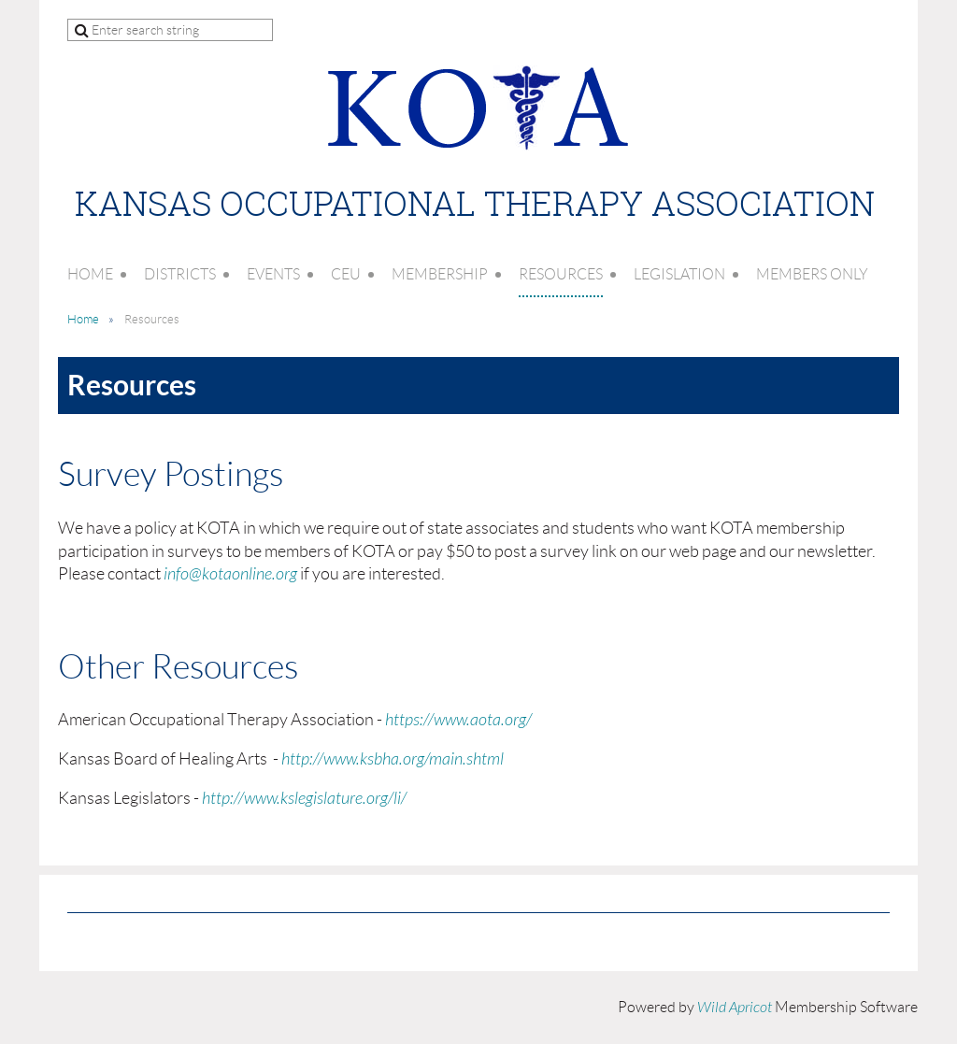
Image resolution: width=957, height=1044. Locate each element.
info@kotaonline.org (230, 574)
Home (83, 319)
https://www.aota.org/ (458, 720)
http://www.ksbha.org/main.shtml (392, 759)
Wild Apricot (734, 1007)
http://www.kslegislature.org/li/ (304, 798)
